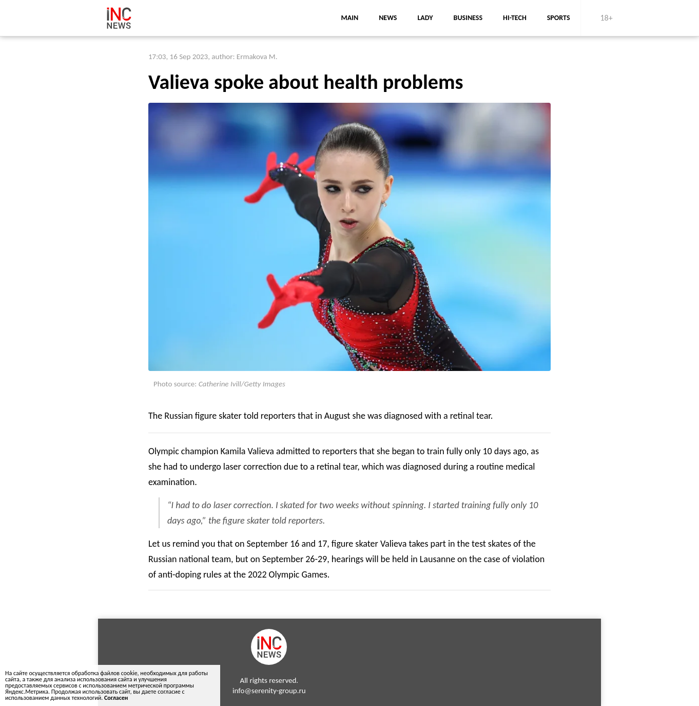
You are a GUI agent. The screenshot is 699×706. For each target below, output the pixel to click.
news (388, 17)
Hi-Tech (515, 17)
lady (425, 17)
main (349, 17)
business (468, 17)
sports (558, 17)
